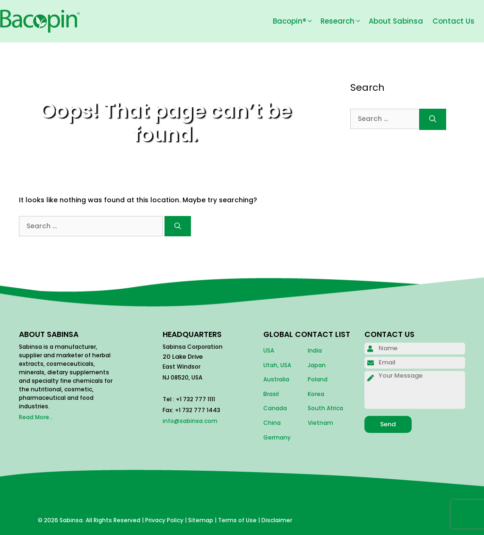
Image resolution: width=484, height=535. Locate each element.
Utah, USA (277, 365)
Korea (316, 394)
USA (268, 350)
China (272, 423)
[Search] (177, 226)
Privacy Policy (164, 520)
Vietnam (320, 423)
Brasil (271, 394)
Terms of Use (237, 520)
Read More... (36, 417)
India (315, 350)
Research (344, 21)
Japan (317, 365)
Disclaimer (276, 520)
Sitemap (200, 520)
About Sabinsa (396, 21)
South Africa (325, 408)
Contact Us (453, 21)
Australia (276, 379)
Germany (277, 437)
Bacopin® (296, 21)
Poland (318, 379)
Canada (275, 408)
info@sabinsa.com (190, 421)
